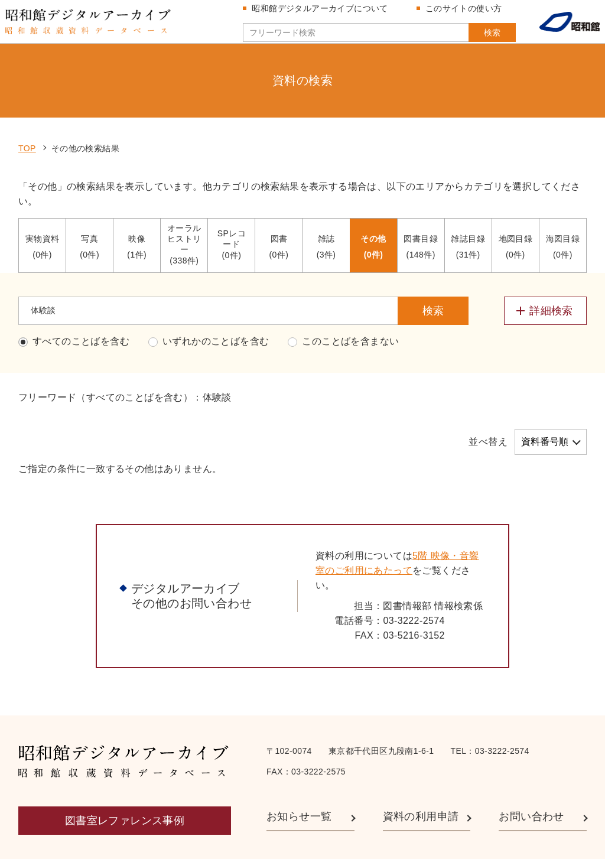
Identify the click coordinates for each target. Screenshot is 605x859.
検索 (474, 37)
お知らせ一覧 (298, 767)
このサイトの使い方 (459, 13)
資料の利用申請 (421, 767)
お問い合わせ (531, 767)
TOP (27, 98)
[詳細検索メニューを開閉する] (545, 261)
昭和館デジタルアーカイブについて (315, 13)
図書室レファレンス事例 (124, 771)
